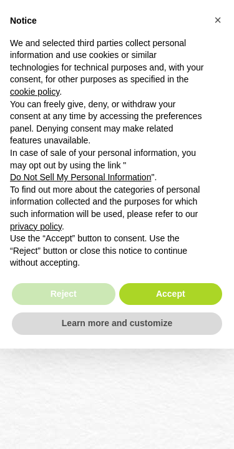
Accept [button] (170, 294)
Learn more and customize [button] (117, 323)
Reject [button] (64, 294)
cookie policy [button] (34, 92)
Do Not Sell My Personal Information (80, 177)
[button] (218, 20)
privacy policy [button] (36, 226)
